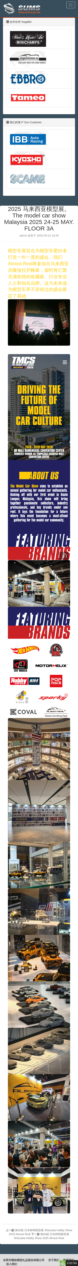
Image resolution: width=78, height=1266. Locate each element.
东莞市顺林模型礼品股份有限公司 (23, 1260)
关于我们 (53, 1260)
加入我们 (11, 1264)
